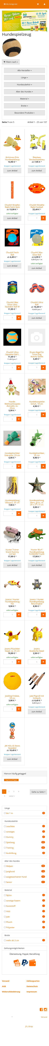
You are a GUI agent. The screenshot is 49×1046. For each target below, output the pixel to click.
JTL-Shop (29, 1026)
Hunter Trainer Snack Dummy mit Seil (12, 551)
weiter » (12, 795)
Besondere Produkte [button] (24, 112)
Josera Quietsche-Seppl (36, 649)
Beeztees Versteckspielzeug (37, 158)
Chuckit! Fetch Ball (12, 253)
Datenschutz (32, 985)
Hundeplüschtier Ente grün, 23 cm (12, 454)
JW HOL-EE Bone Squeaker (12, 746)
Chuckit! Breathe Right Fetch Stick (12, 205)
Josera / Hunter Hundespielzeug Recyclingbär (37, 601)
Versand (5, 980)
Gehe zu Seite (38, 791)
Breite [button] (24, 105)
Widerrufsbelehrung (11, 991)
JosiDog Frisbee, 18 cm (12, 696)
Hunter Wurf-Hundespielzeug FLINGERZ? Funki (36, 551)
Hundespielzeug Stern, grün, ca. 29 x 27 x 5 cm (37, 502)
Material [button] (24, 98)
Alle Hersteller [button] (25, 70)
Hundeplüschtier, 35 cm (37, 454)
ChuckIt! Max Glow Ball (36, 253)
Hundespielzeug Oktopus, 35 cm (12, 501)
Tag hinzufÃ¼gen (11, 779)
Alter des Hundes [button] (24, 91)
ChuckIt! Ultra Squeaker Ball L (12, 353)
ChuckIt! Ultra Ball (37, 303)
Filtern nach (11, 62)
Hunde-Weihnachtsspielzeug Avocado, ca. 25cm (14, 404)
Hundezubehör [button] (24, 84)
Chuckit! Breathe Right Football (36, 205)
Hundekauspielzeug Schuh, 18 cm (38, 402)
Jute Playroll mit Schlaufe (37, 696)
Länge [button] (24, 77)
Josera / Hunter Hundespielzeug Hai (12, 601)
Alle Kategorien (10, 4)
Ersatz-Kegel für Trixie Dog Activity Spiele (37, 354)
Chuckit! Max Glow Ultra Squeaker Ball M (12, 304)
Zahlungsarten (33, 980)
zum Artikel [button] (12, 170)
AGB (4, 985)
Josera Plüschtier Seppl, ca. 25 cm (12, 649)
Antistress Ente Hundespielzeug (12, 158)
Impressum (32, 991)
